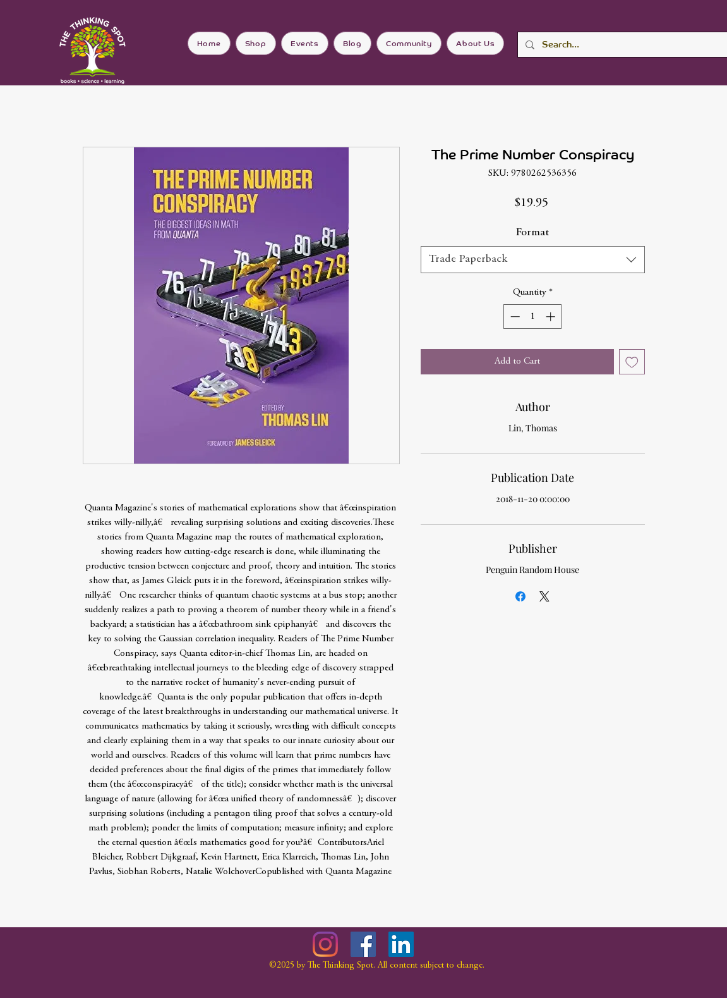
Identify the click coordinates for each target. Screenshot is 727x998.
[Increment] (551, 316)
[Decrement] (513, 316)
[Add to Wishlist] (632, 362)
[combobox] (533, 259)
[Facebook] (363, 944)
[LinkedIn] (401, 944)
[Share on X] (544, 596)
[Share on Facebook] (520, 596)
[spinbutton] (532, 316)
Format (532, 232)
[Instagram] (325, 944)
